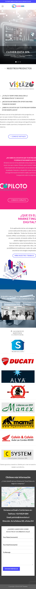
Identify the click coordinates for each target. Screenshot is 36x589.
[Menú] (2, 6)
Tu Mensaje (18, 559)
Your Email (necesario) (18, 547)
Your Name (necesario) (18, 539)
